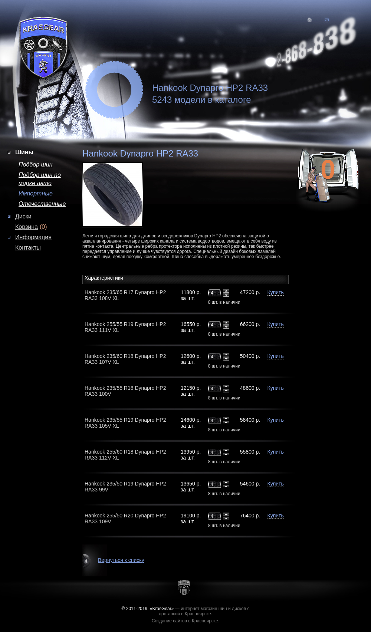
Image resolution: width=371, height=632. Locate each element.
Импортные (36, 193)
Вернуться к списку (121, 560)
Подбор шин (36, 164)
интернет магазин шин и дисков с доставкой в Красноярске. (204, 611)
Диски (23, 216)
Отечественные (42, 204)
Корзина (26, 227)
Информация (33, 237)
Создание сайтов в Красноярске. (186, 620)
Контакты (28, 247)
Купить (275, 292)
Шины (24, 152)
